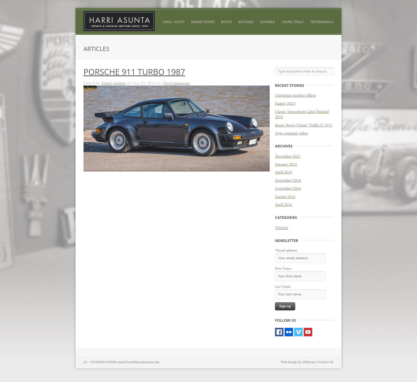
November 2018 (288, 181)
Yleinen (281, 228)
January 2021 (286, 164)
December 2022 (287, 156)
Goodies (267, 22)
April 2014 (283, 205)
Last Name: (283, 286)
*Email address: (286, 250)
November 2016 (288, 188)
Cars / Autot (173, 22)
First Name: (283, 268)
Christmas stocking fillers (295, 96)
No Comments (177, 83)
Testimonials (321, 22)
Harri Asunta (114, 83)
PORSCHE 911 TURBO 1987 (134, 71)
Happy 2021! (285, 103)
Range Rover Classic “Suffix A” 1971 (303, 125)
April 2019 (283, 172)
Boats (226, 22)
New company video (291, 133)
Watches (246, 22)
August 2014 (285, 197)
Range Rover (203, 22)
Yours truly (292, 22)
